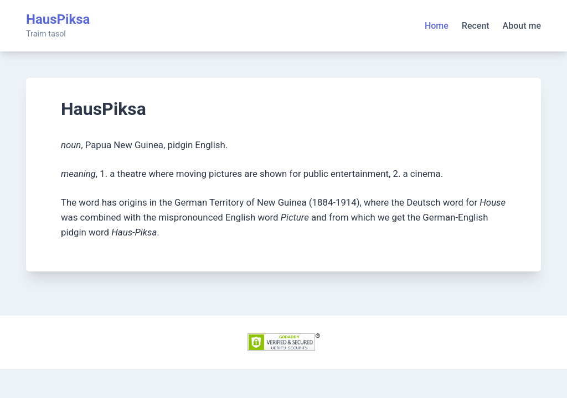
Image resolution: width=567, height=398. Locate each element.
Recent (475, 25)
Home (437, 25)
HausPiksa (58, 19)
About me (522, 25)
